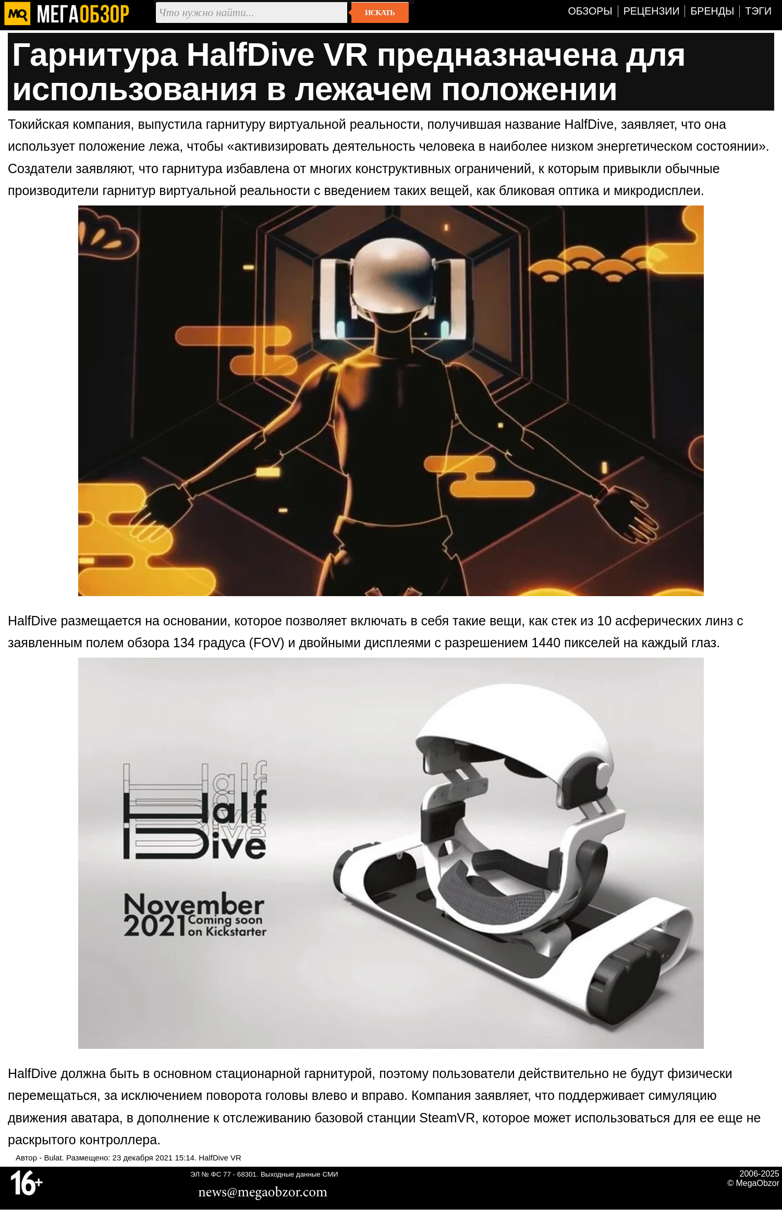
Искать (380, 12)
